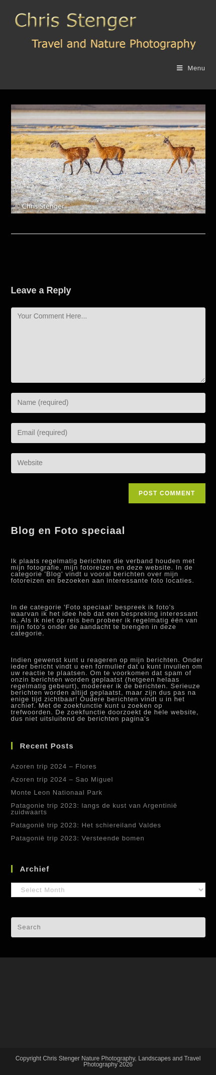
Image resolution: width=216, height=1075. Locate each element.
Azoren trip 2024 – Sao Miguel (62, 779)
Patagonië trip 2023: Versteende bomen (78, 838)
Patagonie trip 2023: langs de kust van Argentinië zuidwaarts (94, 809)
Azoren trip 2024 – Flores (54, 766)
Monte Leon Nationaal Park (57, 792)
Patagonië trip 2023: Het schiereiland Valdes (86, 825)
